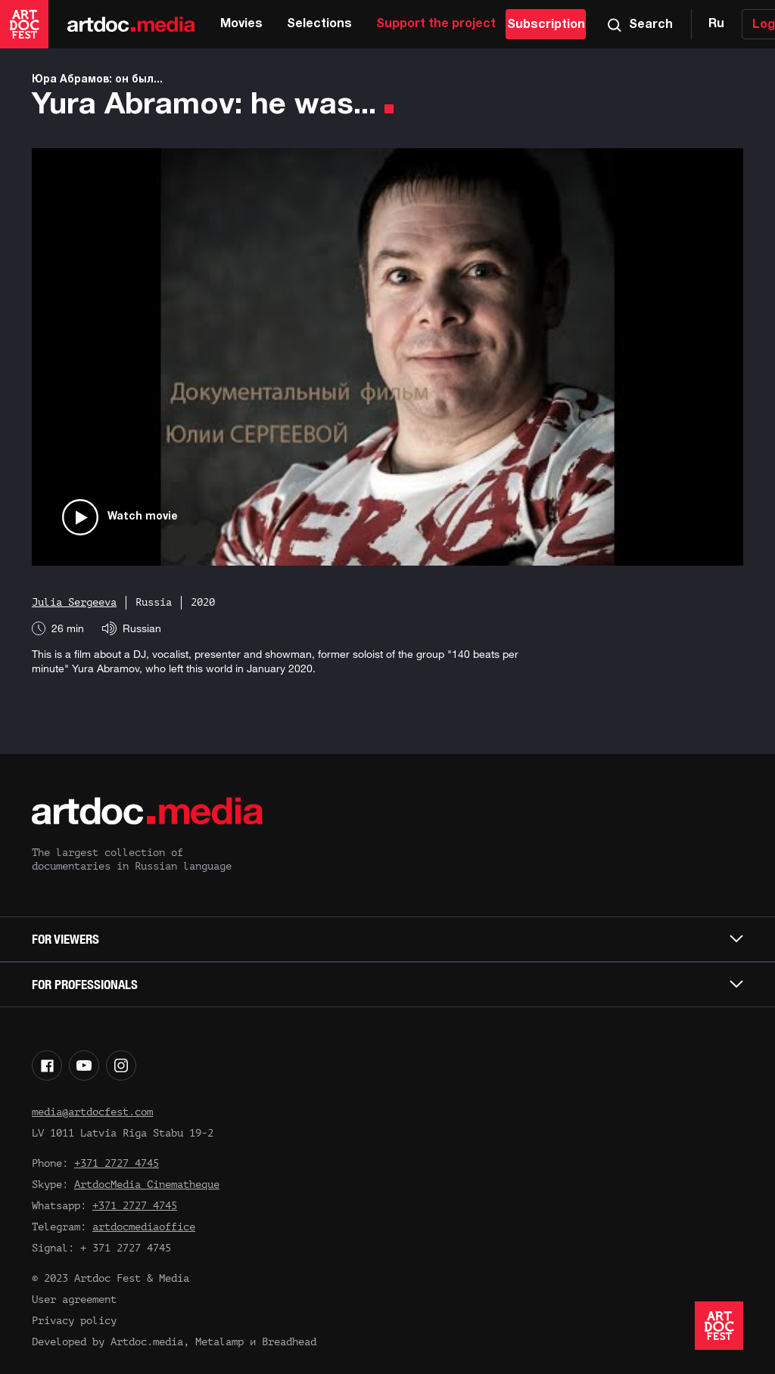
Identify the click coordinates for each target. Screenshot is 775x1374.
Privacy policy (74, 1320)
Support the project (436, 24)
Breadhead (289, 1342)
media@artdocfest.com (92, 1112)
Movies (241, 24)
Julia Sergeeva (74, 602)
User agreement (74, 1299)
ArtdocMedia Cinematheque (146, 1184)
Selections (319, 24)
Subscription (546, 25)
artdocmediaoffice (143, 1227)
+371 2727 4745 (116, 1163)
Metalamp (219, 1342)
